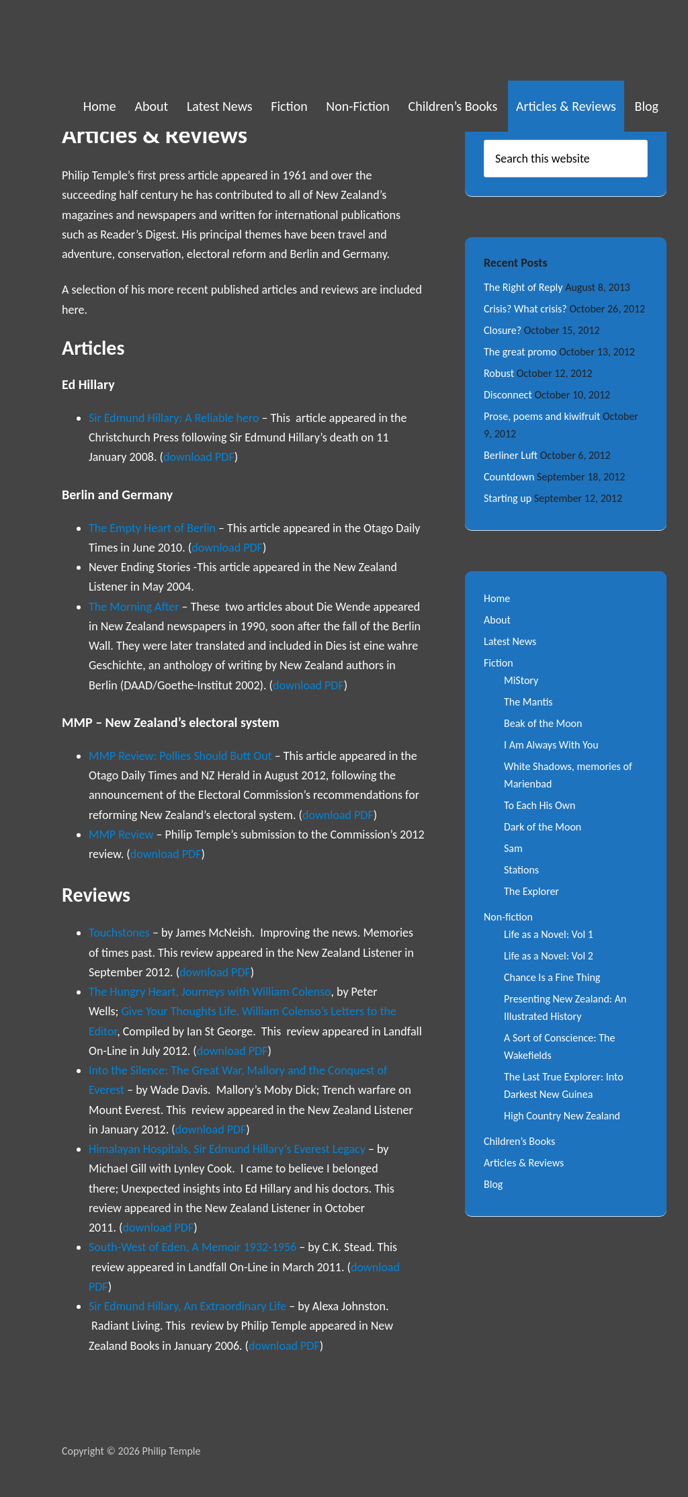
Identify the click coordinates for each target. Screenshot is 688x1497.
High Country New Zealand (562, 1115)
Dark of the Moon (542, 826)
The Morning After (134, 606)
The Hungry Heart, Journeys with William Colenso (210, 991)
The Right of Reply (523, 287)
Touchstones (119, 932)
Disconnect (508, 394)
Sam (513, 848)
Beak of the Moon (543, 723)
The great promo (520, 351)
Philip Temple (129, 40)
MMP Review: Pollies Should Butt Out (180, 755)
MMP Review (121, 834)
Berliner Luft (511, 455)
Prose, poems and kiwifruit (542, 416)
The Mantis (528, 701)
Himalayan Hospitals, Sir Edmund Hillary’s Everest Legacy (227, 1149)
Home (497, 598)
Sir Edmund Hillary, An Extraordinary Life (189, 1306)
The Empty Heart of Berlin (152, 528)
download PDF (198, 457)
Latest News (510, 641)
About (497, 619)
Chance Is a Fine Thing (552, 977)
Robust (499, 373)
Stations (521, 869)
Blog (493, 1184)
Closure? (502, 330)
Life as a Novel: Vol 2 (548, 955)
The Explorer (531, 891)
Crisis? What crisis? (525, 308)
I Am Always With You (551, 744)
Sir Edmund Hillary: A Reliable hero (175, 418)
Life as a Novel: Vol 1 (548, 934)
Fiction (498, 662)
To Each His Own (539, 805)
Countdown (509, 476)
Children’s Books (519, 1141)
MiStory (521, 680)
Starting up (507, 498)
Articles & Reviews (524, 1162)
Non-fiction (508, 916)
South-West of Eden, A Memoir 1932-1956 (192, 1247)
